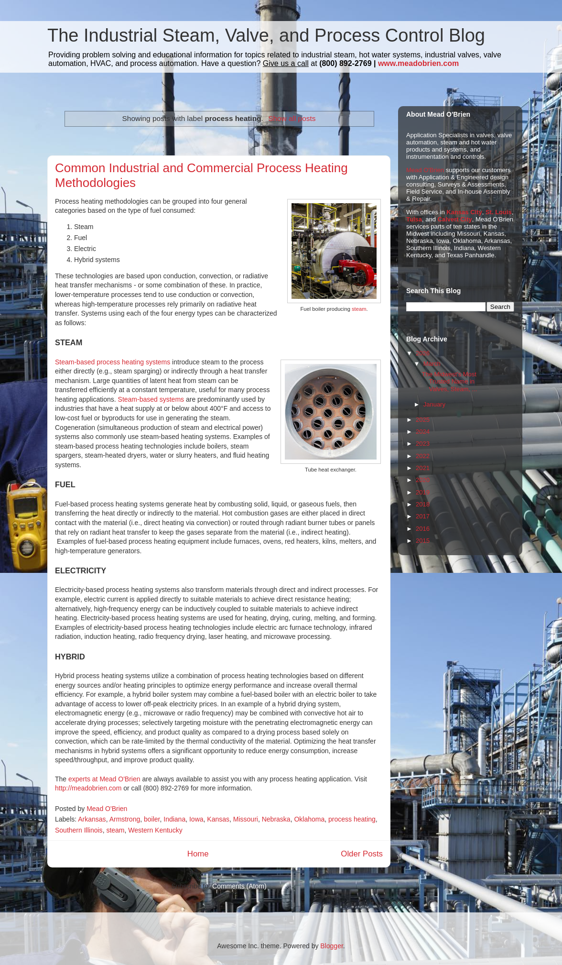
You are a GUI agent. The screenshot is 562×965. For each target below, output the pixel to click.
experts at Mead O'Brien (104, 779)
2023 (423, 443)
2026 (423, 353)
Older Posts (362, 853)
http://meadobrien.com (88, 788)
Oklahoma (309, 819)
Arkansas (92, 819)
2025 (423, 419)
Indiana (174, 819)
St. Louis (499, 212)
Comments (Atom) (239, 886)
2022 (423, 456)
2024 (423, 431)
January (434, 404)
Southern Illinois (79, 830)
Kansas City (464, 212)
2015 (423, 540)
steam (359, 309)
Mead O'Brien (425, 170)
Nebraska (276, 819)
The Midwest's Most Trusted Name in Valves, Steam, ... (449, 382)
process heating (352, 819)
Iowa (196, 819)
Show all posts (291, 118)
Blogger (331, 946)
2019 (423, 492)
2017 (423, 516)
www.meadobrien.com (418, 63)
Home (198, 853)
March (432, 363)
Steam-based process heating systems (112, 362)
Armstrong (124, 819)
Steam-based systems (151, 399)
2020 (423, 479)
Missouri (245, 819)
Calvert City (455, 219)
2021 (423, 468)
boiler (152, 819)
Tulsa (414, 219)
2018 (423, 504)
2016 (423, 528)
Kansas (218, 819)
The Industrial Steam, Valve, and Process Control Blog (266, 35)
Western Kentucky (155, 830)
